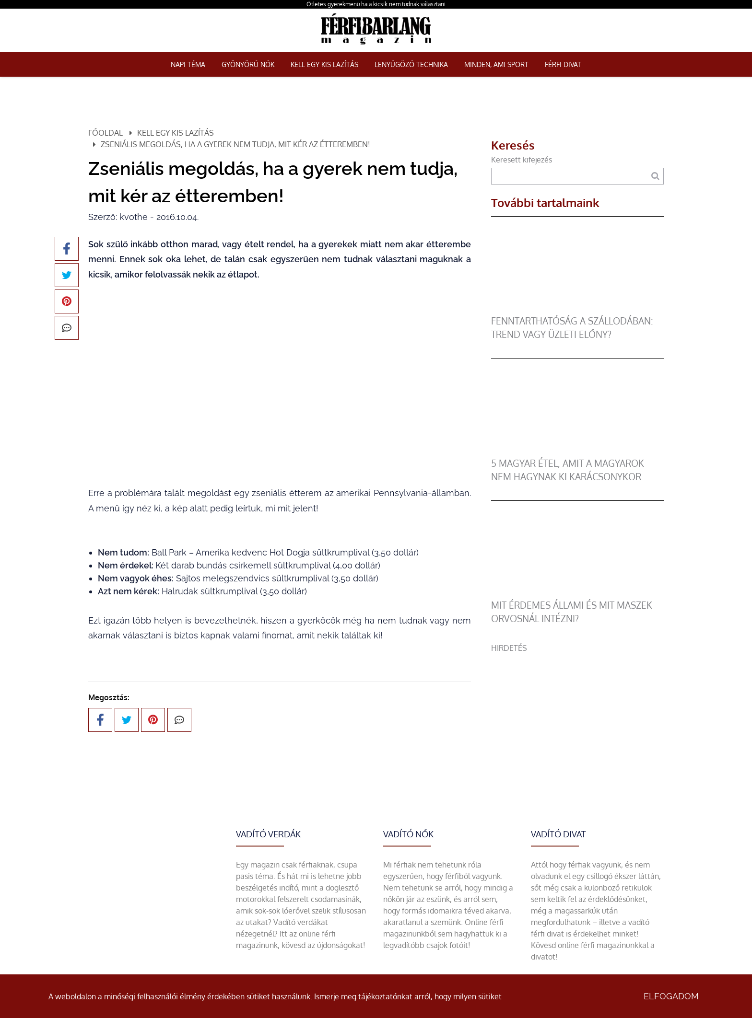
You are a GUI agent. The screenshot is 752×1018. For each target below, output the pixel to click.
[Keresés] (655, 176)
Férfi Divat (563, 64)
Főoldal (105, 133)
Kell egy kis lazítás (324, 64)
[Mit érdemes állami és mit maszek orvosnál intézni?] (577, 593)
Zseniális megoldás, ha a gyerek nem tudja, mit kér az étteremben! (235, 144)
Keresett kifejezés (521, 159)
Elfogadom (671, 996)
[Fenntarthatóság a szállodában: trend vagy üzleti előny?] (577, 308)
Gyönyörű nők (248, 64)
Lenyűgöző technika (411, 64)
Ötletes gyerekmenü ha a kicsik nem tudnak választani (376, 4)
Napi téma (188, 64)
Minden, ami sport (496, 64)
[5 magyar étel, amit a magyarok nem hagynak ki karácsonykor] (577, 451)
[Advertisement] (577, 721)
